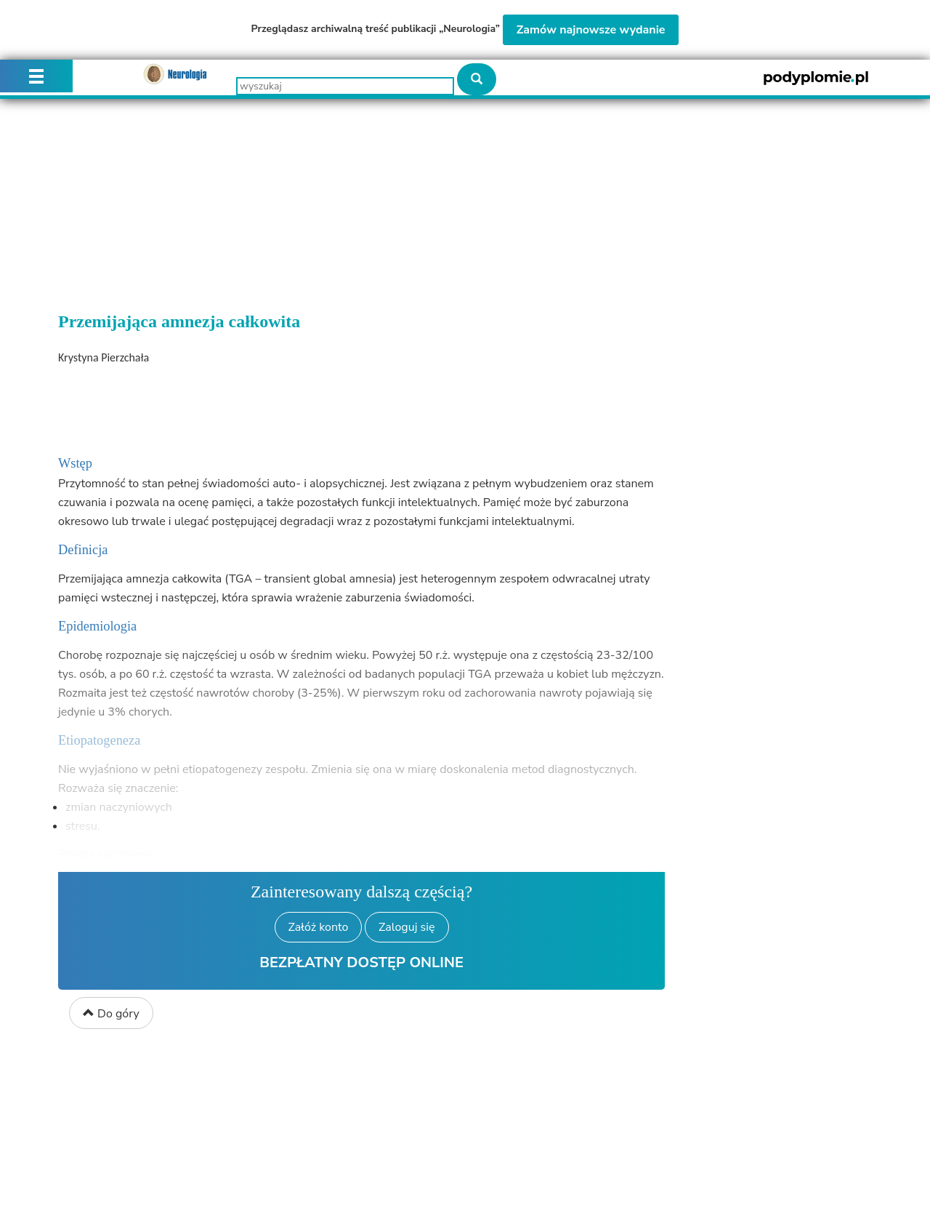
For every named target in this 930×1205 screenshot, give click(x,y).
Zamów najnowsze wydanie (591, 30)
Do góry (111, 1014)
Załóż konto (318, 927)
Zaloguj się (406, 927)
